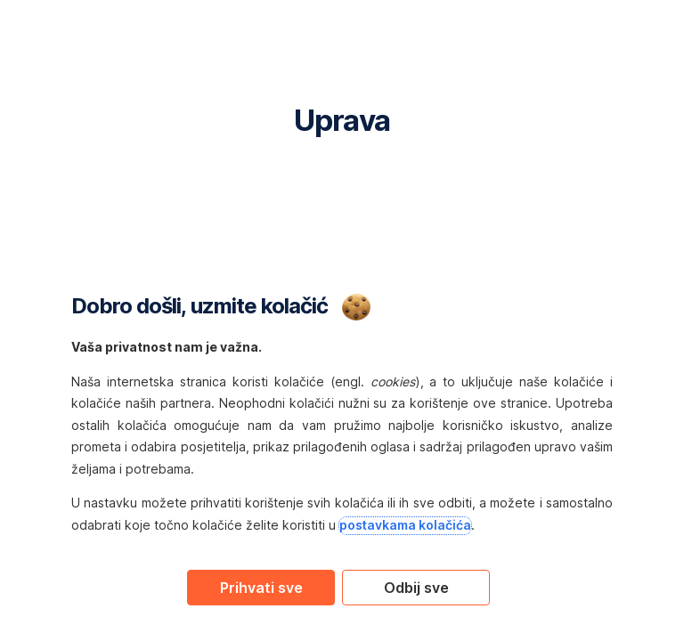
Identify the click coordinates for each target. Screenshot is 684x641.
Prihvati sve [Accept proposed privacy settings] (261, 587)
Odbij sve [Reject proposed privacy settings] (416, 587)
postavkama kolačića (405, 524)
